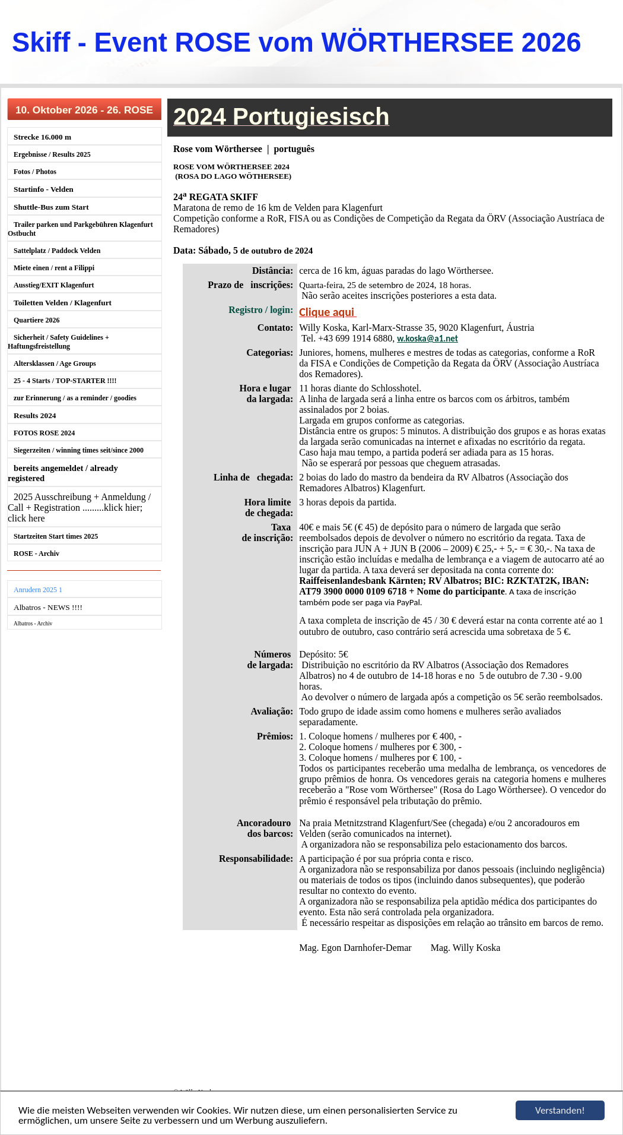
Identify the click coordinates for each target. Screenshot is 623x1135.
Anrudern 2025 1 (38, 590)
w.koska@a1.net (427, 338)
